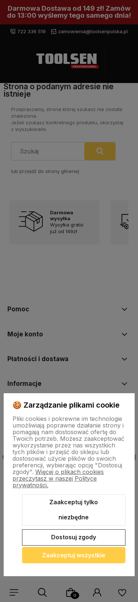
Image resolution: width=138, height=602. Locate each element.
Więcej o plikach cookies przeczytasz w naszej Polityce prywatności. (58, 478)
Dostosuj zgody (73, 537)
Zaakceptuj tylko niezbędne (73, 509)
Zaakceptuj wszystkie (73, 555)
